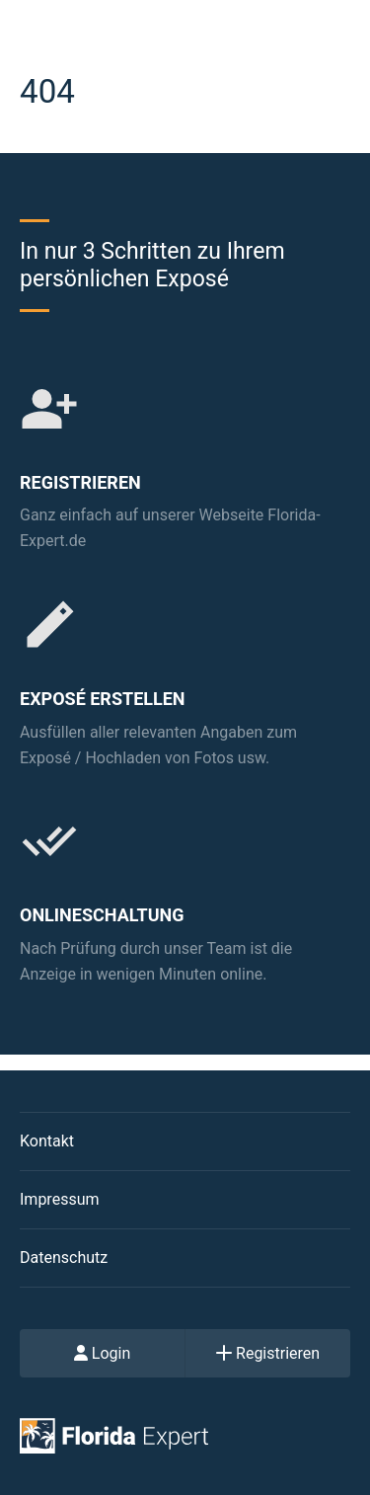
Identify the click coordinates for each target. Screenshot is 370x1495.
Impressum (60, 1199)
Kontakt (47, 1141)
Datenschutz (64, 1257)
